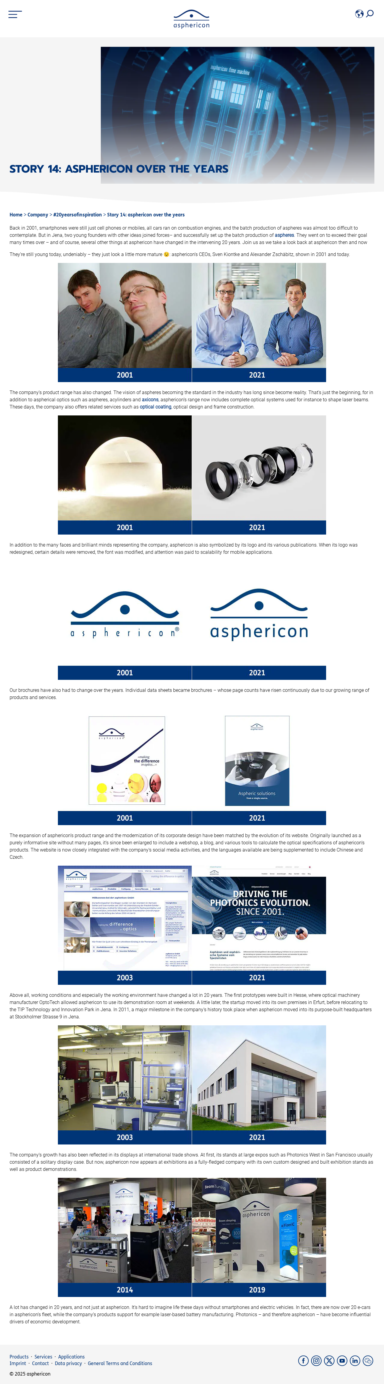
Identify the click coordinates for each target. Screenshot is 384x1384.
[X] (330, 1364)
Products (19, 1357)
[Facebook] (304, 1364)
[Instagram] (317, 1364)
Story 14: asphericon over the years (146, 215)
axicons (150, 400)
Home (16, 215)
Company (39, 215)
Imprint (18, 1363)
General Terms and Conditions (120, 1363)
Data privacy (68, 1363)
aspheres (284, 235)
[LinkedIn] (356, 1364)
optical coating (155, 407)
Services (43, 1357)
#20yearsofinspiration (78, 215)
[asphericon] (191, 27)
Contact (40, 1363)
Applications (71, 1357)
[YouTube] (343, 1364)
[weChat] (368, 1364)
